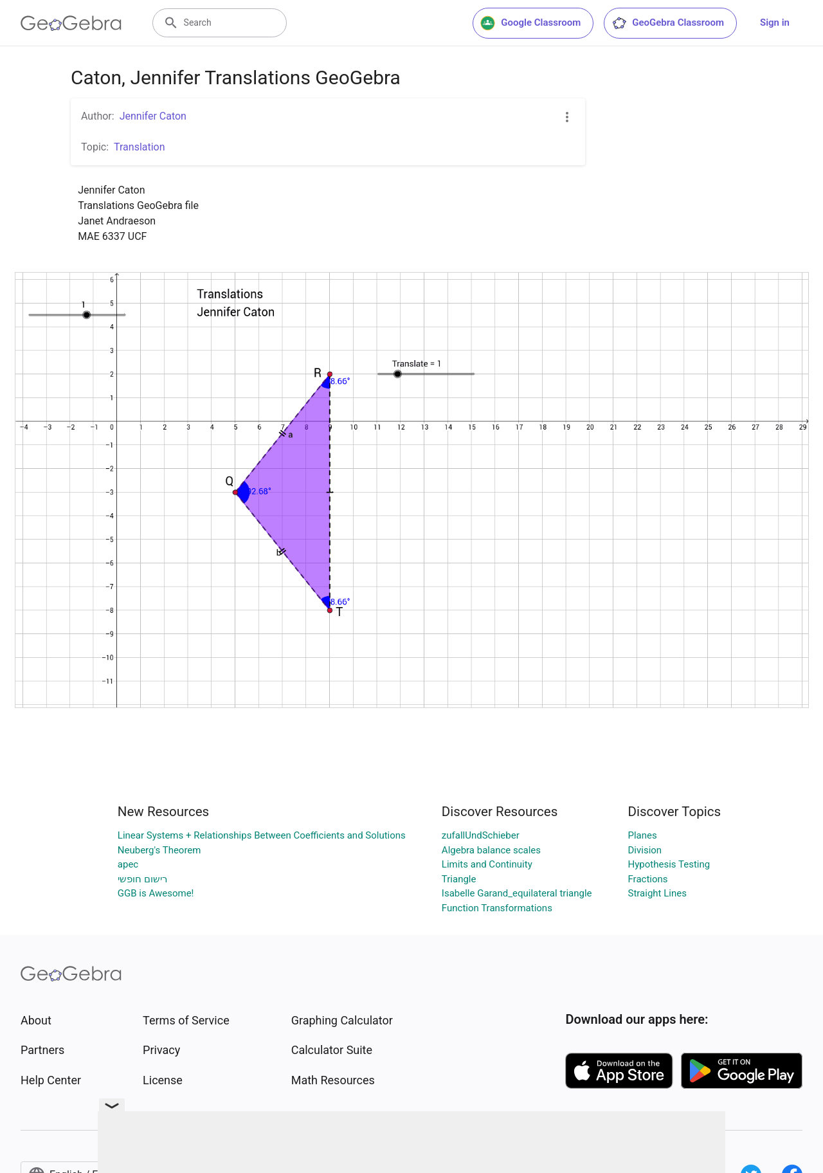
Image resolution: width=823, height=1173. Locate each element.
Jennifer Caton (153, 116)
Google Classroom (530, 23)
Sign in (775, 22)
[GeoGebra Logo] (71, 23)
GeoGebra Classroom (667, 23)
